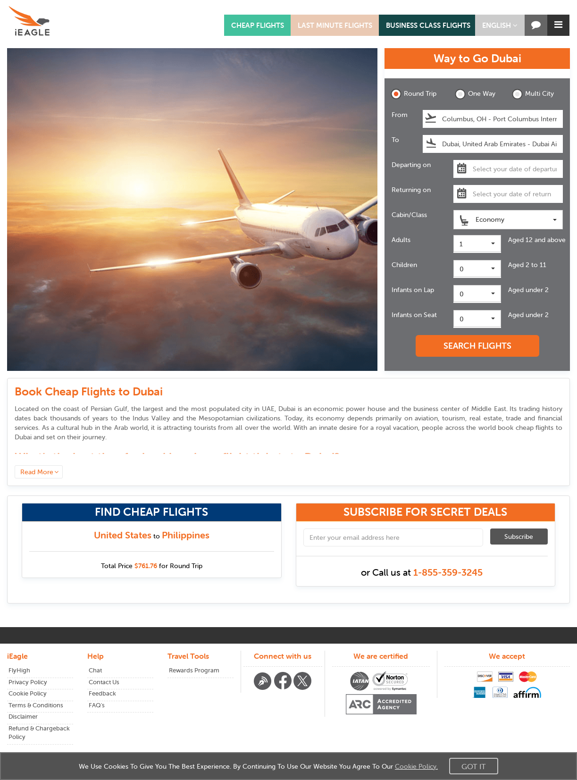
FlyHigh (19, 670)
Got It (473, 766)
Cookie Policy (27, 693)
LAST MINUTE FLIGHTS (335, 25)
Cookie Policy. (416, 766)
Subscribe (518, 536)
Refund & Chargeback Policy (39, 732)
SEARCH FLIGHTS (477, 345)
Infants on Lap (413, 289)
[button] (500, 25)
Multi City (533, 94)
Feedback (102, 693)
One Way (475, 94)
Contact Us (104, 682)
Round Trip (413, 94)
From (400, 114)
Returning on (411, 189)
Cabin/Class (409, 214)
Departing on (411, 164)
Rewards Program (194, 670)
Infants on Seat (414, 314)
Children (404, 264)
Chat (95, 670)
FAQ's (97, 705)
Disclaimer (23, 717)
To (395, 139)
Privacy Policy (27, 682)
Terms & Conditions (35, 705)
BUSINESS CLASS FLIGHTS (428, 25)
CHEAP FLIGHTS (257, 25)
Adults (401, 239)
